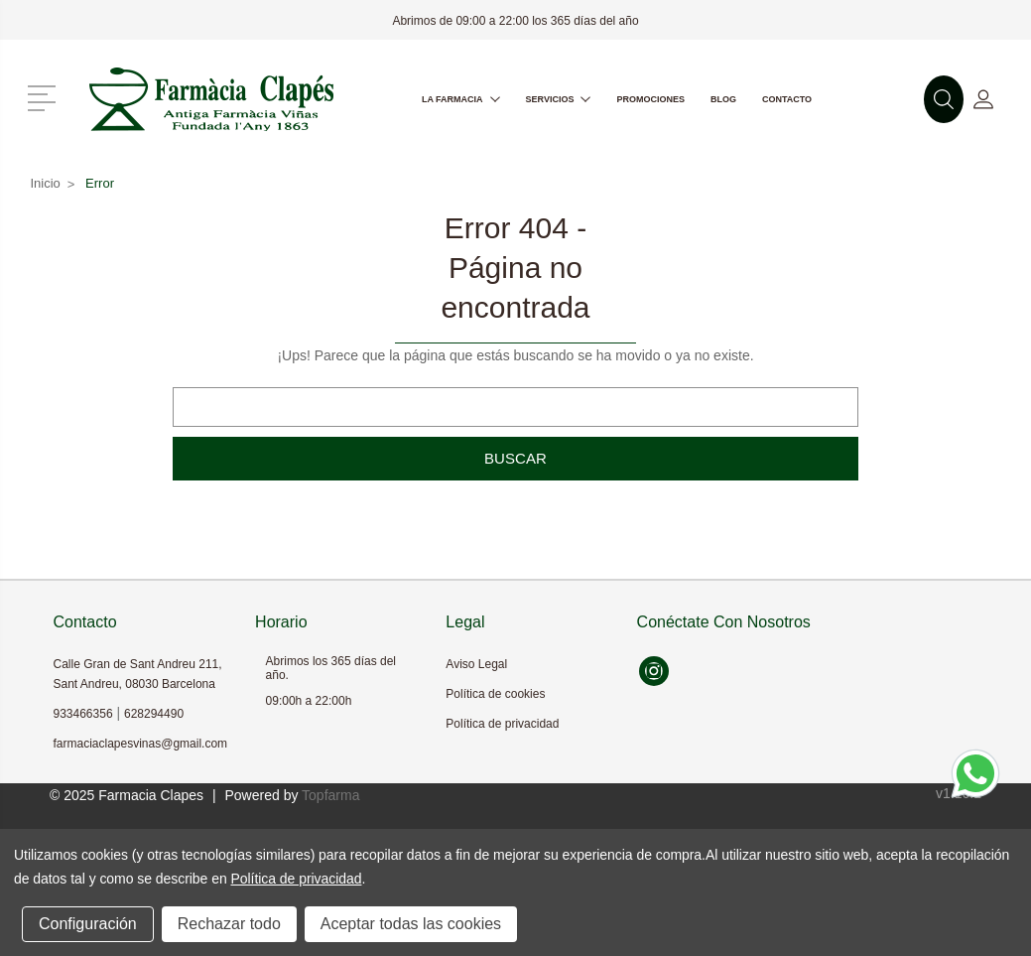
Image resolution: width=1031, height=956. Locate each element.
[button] (45, 96)
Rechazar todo (229, 923)
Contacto (787, 99)
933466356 (83, 714)
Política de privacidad (502, 724)
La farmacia (461, 99)
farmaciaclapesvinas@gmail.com (141, 744)
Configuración (88, 923)
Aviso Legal (476, 664)
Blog (723, 99)
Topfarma (330, 795)
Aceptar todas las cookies (411, 923)
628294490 (154, 714)
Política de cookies (495, 694)
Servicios (558, 99)
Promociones (650, 99)
